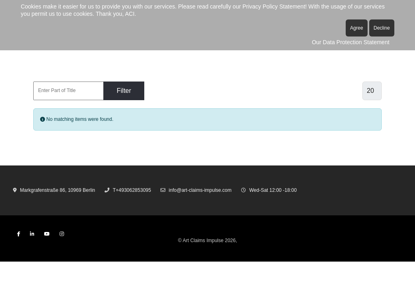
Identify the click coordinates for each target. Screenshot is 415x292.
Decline (382, 28)
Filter (124, 90)
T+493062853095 (132, 190)
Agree (356, 28)
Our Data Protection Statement (350, 42)
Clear (165, 90)
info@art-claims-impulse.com (200, 190)
